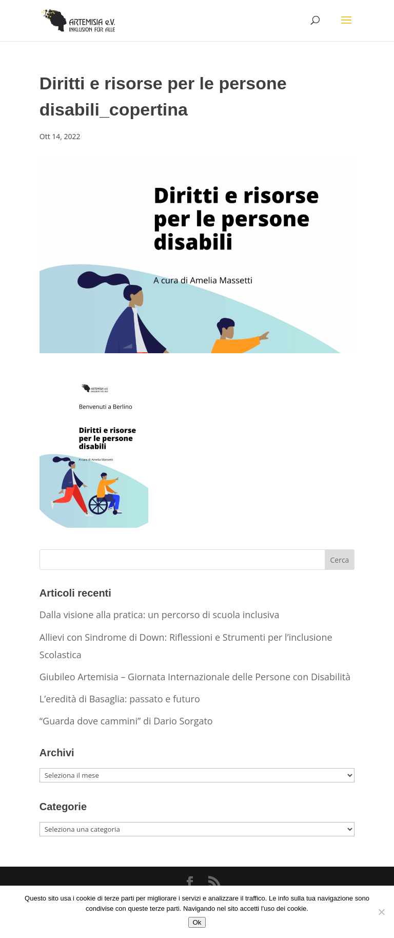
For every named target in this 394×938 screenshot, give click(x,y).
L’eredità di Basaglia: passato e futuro (120, 699)
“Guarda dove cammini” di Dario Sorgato (126, 721)
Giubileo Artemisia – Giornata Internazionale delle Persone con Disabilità (195, 677)
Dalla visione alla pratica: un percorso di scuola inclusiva (160, 614)
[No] (381, 912)
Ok (196, 922)
